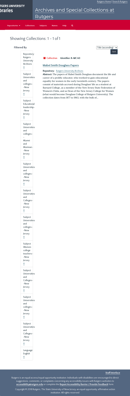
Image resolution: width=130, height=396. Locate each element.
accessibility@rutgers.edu (29, 384)
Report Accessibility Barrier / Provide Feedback (84, 384)
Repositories (13, 26)
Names (55, 26)
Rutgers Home (104, 1)
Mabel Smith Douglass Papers (61, 65)
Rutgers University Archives (69, 71)
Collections (30, 26)
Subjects (43, 26)
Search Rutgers (120, 1)
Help (64, 26)
